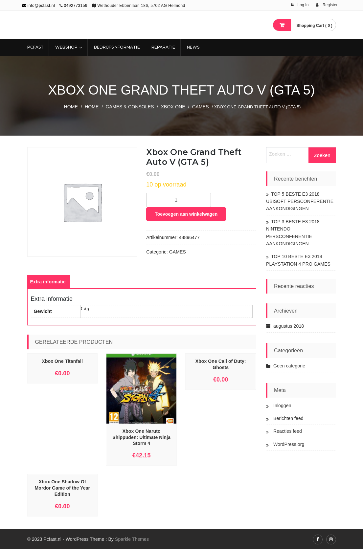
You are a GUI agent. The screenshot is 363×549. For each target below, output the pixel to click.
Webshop (66, 47)
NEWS (193, 47)
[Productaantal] (178, 200)
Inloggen (282, 405)
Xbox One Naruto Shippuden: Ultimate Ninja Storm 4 (141, 437)
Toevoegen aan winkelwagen (186, 214)
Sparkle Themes (132, 539)
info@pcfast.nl (38, 5)
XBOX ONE (173, 106)
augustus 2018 (288, 326)
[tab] (48, 282)
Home (71, 106)
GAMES (200, 106)
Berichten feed (288, 418)
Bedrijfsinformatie (117, 47)
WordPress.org (288, 444)
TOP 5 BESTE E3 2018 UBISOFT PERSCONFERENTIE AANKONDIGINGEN (299, 201)
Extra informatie (48, 281)
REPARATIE (163, 47)
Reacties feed (287, 431)
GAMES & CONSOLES (130, 106)
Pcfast (35, 47)
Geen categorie (289, 365)
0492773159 (75, 5)
